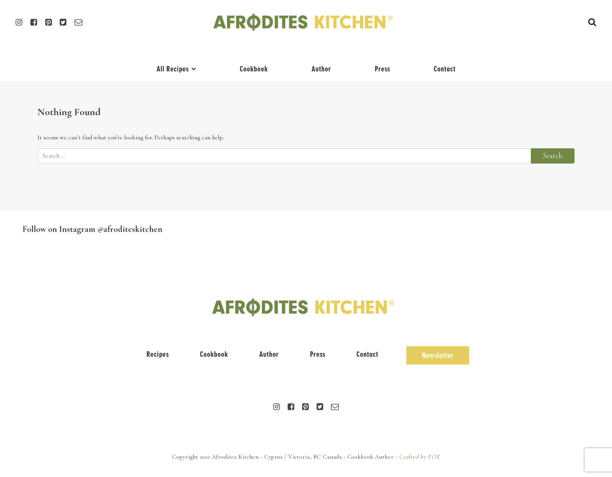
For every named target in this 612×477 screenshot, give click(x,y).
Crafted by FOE (419, 457)
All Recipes (173, 68)
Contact (444, 68)
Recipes (157, 354)
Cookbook (254, 68)
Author (321, 68)
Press (382, 68)
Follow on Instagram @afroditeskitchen (92, 229)
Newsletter (438, 355)
